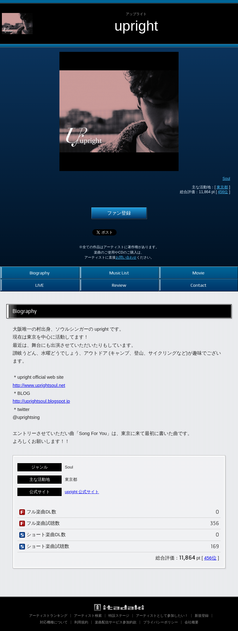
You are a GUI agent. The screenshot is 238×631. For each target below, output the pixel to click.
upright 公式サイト (82, 491)
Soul (226, 178)
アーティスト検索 (88, 615)
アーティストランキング (48, 615)
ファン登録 (119, 213)
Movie (198, 272)
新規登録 (202, 615)
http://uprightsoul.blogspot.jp (41, 401)
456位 (223, 192)
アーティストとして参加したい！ (162, 615)
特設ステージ (118, 615)
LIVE (39, 285)
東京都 (222, 187)
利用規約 (81, 622)
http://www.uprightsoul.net (39, 385)
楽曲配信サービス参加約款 (116, 622)
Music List (119, 272)
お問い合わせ (126, 257)
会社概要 (191, 622)
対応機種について (54, 622)
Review (119, 285)
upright (136, 26)
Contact (198, 285)
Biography (40, 272)
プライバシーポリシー (160, 622)
